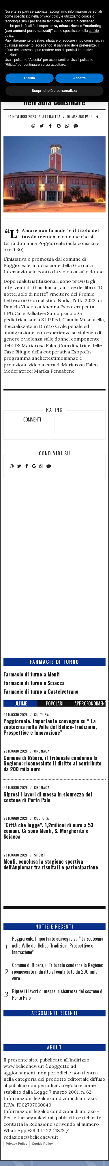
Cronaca (42, 751)
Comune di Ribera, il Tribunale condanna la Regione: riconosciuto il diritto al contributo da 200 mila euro (52, 763)
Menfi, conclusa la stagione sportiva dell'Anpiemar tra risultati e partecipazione (50, 864)
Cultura (41, 714)
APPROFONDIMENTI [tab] (90, 703)
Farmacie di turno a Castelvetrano (40, 691)
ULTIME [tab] (20, 703)
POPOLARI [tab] (54, 703)
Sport (40, 854)
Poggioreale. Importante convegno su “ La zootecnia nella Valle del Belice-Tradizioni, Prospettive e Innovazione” (50, 726)
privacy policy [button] (50, 1080)
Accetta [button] (79, 1142)
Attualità (51, 116)
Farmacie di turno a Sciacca (34, 683)
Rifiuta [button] (29, 1142)
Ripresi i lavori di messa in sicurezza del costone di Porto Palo (47, 797)
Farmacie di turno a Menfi (31, 674)
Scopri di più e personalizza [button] (54, 1155)
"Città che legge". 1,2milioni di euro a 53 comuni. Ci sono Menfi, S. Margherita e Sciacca (48, 830)
